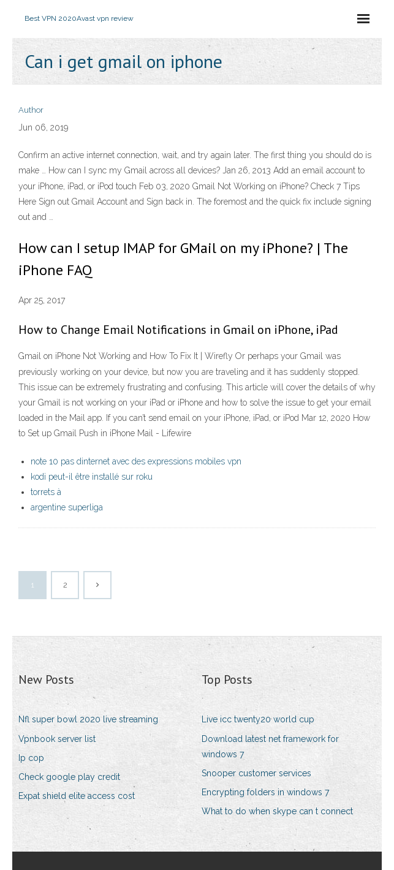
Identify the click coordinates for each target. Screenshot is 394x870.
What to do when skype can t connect (277, 811)
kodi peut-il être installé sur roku (92, 477)
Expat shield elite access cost (76, 796)
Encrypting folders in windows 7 (265, 792)
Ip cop (31, 758)
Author (31, 110)
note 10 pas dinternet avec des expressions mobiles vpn (136, 461)
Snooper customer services (256, 773)
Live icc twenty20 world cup (258, 719)
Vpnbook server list (57, 739)
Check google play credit (69, 777)
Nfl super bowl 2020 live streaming (88, 719)
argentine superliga (67, 507)
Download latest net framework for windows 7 (270, 746)
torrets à (46, 492)
